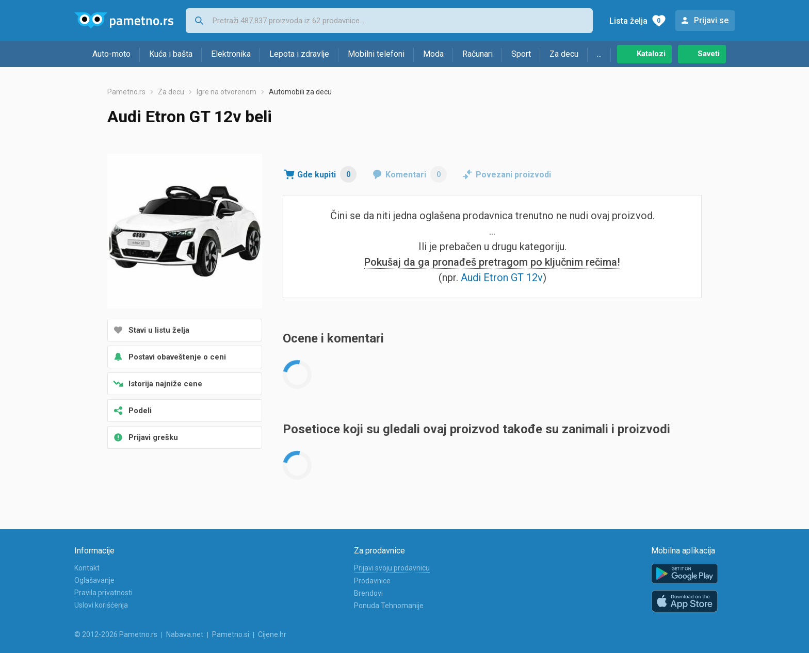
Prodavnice (372, 581)
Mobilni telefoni (376, 54)
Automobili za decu (300, 92)
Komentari (416, 174)
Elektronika (231, 54)
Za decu (563, 54)
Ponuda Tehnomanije (389, 605)
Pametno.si (230, 634)
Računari (477, 54)
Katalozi (651, 53)
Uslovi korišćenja (101, 605)
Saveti (709, 53)
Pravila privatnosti (103, 593)
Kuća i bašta (170, 54)
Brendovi (368, 593)
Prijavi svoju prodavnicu (392, 568)
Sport (521, 54)
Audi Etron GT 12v (502, 277)
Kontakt (87, 568)
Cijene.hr (272, 634)
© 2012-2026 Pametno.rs (115, 634)
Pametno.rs (126, 92)
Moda (433, 54)
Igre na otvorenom (226, 92)
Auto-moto (111, 54)
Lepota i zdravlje (299, 54)
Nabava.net (184, 634)
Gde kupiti (327, 174)
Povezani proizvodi (513, 174)
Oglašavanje (94, 580)
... (599, 54)
